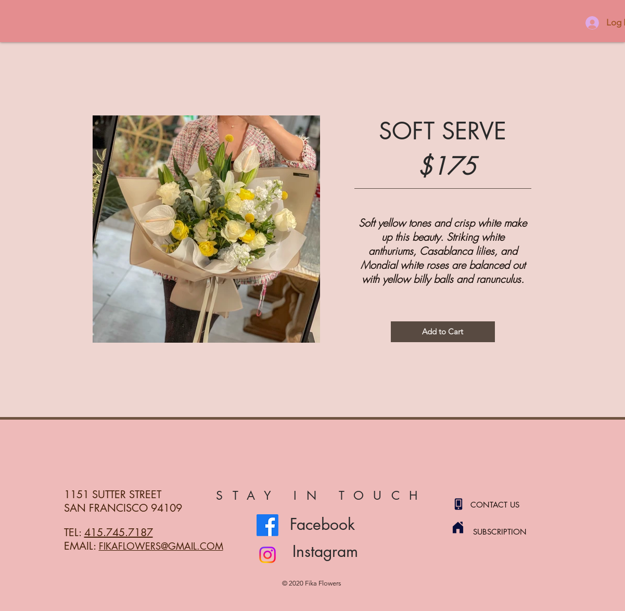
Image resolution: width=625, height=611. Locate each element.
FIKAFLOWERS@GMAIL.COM (161, 546)
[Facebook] (267, 525)
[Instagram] (267, 555)
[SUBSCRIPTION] (510, 531)
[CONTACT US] (507, 504)
